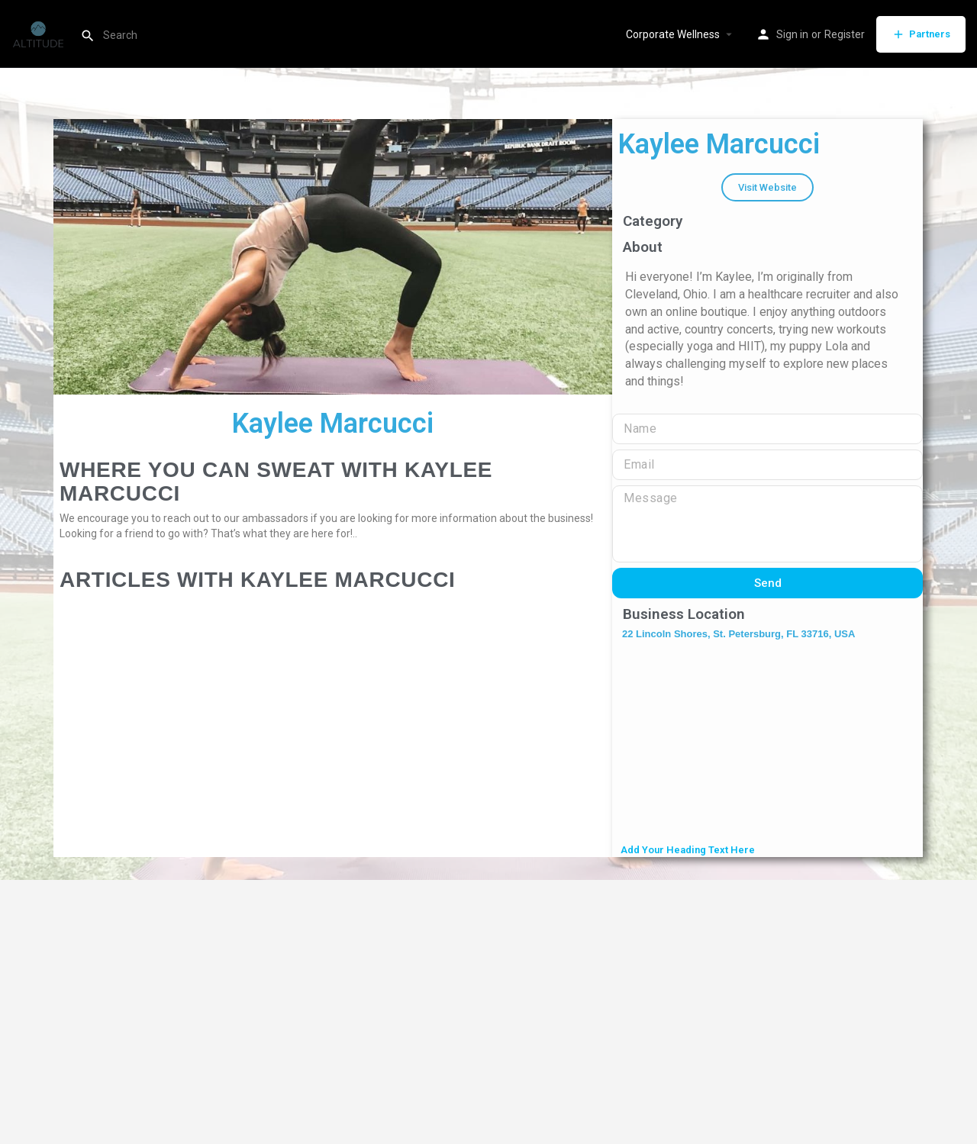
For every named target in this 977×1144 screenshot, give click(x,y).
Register (844, 34)
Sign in (792, 34)
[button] (767, 187)
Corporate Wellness (673, 34)
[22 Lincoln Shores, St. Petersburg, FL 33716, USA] (767, 743)
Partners (921, 34)
